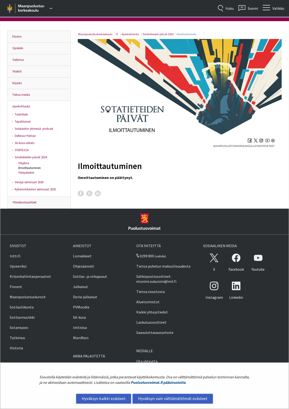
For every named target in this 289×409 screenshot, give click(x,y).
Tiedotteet (21, 114)
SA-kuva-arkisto (25, 143)
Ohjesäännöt (83, 266)
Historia (16, 348)
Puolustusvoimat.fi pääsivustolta (158, 382)
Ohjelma (23, 163)
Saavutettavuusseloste (155, 332)
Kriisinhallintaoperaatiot (30, 276)
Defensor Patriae (25, 136)
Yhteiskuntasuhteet (24, 202)
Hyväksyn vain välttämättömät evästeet (172, 398)
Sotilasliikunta (22, 307)
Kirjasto (17, 83)
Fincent (16, 286)
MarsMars (81, 337)
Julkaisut (80, 286)
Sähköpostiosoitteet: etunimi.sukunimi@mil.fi (156, 279)
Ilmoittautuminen (29, 168)
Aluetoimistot (148, 301)
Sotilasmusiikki (22, 317)
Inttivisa (80, 327)
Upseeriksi (18, 266)
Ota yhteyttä (146, 361)
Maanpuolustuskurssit (28, 296)
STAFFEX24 (21, 150)
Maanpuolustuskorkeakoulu (95, 34)
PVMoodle (81, 307)
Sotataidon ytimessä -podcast (34, 129)
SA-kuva (79, 317)
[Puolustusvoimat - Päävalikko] (35, 8)
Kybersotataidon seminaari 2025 (35, 189)
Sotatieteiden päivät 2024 (31, 157)
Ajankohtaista (21, 106)
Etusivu (17, 36)
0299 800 (145, 256)
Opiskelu (17, 48)
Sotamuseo (19, 327)
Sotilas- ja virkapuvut (90, 276)
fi (117, 34)
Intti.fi (15, 256)
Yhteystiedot (26, 173)
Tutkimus (18, 60)
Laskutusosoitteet (151, 322)
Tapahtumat (23, 122)
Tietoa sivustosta (150, 291)
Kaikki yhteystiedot (152, 312)
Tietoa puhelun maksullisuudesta (163, 266)
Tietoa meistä (21, 95)
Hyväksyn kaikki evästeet (103, 398)
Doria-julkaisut (85, 296)
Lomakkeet (82, 256)
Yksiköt (17, 71)
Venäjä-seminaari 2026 (29, 182)
